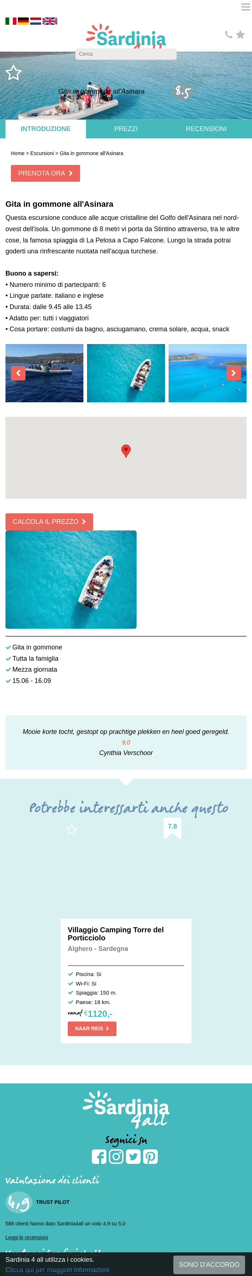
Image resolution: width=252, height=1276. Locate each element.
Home (17, 153)
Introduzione (46, 129)
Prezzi (126, 129)
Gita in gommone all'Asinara (91, 153)
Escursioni (42, 153)
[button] (126, 451)
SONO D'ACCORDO (209, 1264)
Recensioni (206, 129)
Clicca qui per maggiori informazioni (57, 1269)
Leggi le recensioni (26, 1237)
